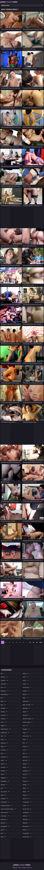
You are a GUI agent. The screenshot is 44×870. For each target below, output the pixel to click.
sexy (25, 778)
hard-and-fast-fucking (8, 809)
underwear (27, 812)
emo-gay (5, 750)
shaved (26, 781)
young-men (27, 837)
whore (26, 830)
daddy (4, 725)
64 (30, 642)
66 (37, 642)
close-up (5, 715)
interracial (5, 816)
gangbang (5, 781)
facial (4, 760)
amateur (5, 680)
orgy (25, 732)
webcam (26, 823)
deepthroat (5, 732)
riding (26, 767)
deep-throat (6, 729)
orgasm (26, 729)
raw (25, 753)
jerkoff (4, 830)
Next (40, 642)
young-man (27, 833)
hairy (4, 795)
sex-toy (26, 774)
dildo (3, 739)
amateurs (5, 684)
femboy (4, 771)
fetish (4, 774)
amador (4, 677)
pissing (26, 746)
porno (26, 750)
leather (26, 691)
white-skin (27, 826)
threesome (27, 802)
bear (3, 705)
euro (3, 753)
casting (4, 708)
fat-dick (4, 767)
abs (3, 673)
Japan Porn (8, 2)
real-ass (26, 760)
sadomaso (27, 771)
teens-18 (26, 798)
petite (26, 739)
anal (4, 687)
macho (26, 694)
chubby (4, 712)
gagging (4, 778)
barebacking (5, 694)
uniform (26, 816)
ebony (4, 746)
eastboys (5, 743)
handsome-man (6, 805)
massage (26, 708)
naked (26, 712)
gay (4, 788)
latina (26, 680)
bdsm (4, 701)
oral (25, 725)
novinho (26, 715)
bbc (3, 698)
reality (26, 764)
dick (3, 736)
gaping (4, 784)
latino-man (27, 687)
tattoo (26, 791)
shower (26, 784)
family (4, 764)
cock (4, 722)
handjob (5, 798)
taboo (26, 788)
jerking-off (5, 826)
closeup (4, 718)
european (5, 757)
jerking (4, 823)
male (26, 698)
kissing (26, 673)
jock (3, 833)
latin (26, 677)
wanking (26, 819)
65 (33, 642)
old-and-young (28, 718)
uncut (26, 805)
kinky (4, 837)
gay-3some (5, 791)
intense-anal (6, 812)
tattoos (26, 795)
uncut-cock (27, 809)
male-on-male (28, 705)
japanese (5, 819)
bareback (5, 691)
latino (26, 684)
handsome (5, 802)
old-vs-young (28, 722)
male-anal (27, 701)
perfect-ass (27, 736)
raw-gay (26, 757)
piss (25, 743)
